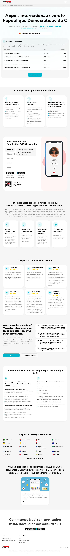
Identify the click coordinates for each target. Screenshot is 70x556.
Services (4, 536)
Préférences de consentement (53, 550)
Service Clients (23, 536)
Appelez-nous (22, 542)
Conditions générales (13, 550)
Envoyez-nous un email (24, 540)
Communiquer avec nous (29, 355)
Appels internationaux (6, 538)
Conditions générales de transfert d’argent (26, 550)
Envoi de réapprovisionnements (8, 540)
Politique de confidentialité (41, 550)
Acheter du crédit (35, 75)
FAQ (11, 355)
